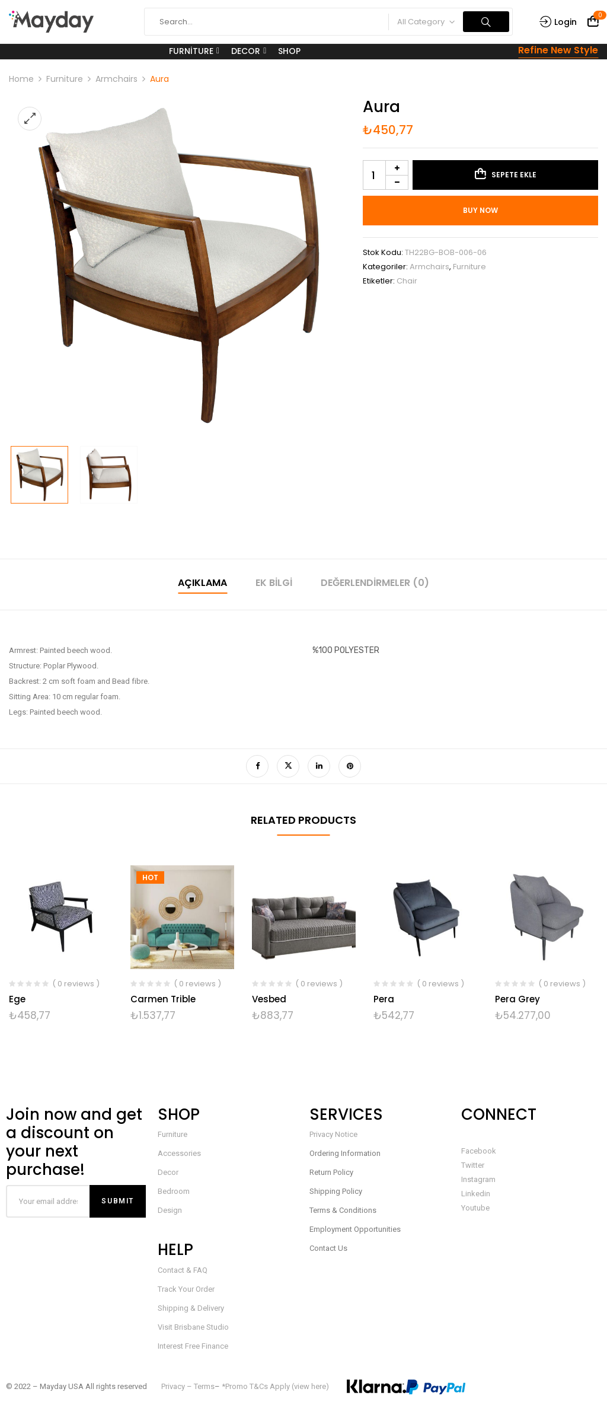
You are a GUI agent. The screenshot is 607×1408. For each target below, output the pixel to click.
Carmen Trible (163, 999)
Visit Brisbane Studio (193, 1327)
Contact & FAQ (182, 1270)
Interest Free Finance (193, 1346)
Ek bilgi (273, 583)
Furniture (64, 79)
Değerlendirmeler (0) (375, 583)
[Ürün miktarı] (385, 175)
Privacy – (177, 1386)
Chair (407, 280)
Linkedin (475, 1193)
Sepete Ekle (513, 175)
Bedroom (174, 1191)
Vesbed (269, 999)
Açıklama (202, 583)
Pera (383, 999)
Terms (204, 1386)
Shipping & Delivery (191, 1308)
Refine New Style (558, 50)
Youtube (475, 1207)
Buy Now (480, 210)
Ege (17, 999)
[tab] (202, 584)
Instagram (478, 1179)
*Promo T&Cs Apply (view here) (275, 1386)
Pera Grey (517, 999)
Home (21, 79)
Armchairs (116, 79)
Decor (168, 1172)
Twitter (472, 1165)
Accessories (179, 1153)
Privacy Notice (333, 1134)
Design (170, 1210)
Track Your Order (186, 1289)
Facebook (478, 1150)
